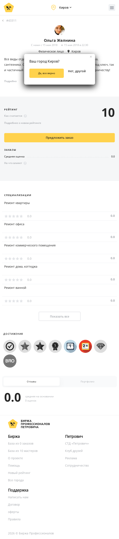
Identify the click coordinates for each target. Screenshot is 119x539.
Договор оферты (14, 508)
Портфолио (88, 381)
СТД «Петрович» (77, 443)
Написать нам (18, 497)
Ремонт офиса (14, 224)
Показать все (59, 316)
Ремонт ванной (15, 287)
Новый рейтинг (19, 473)
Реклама (71, 458)
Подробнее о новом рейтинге (22, 123)
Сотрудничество (77, 465)
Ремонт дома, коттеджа (20, 266)
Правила (14, 519)
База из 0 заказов (20, 443)
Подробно (10, 81)
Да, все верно (46, 73)
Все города (16, 480)
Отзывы (31, 381)
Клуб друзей (74, 451)
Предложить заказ (59, 138)
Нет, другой (77, 71)
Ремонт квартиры (17, 202)
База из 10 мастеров (23, 451)
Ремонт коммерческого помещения (30, 245)
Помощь (14, 465)
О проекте (15, 458)
